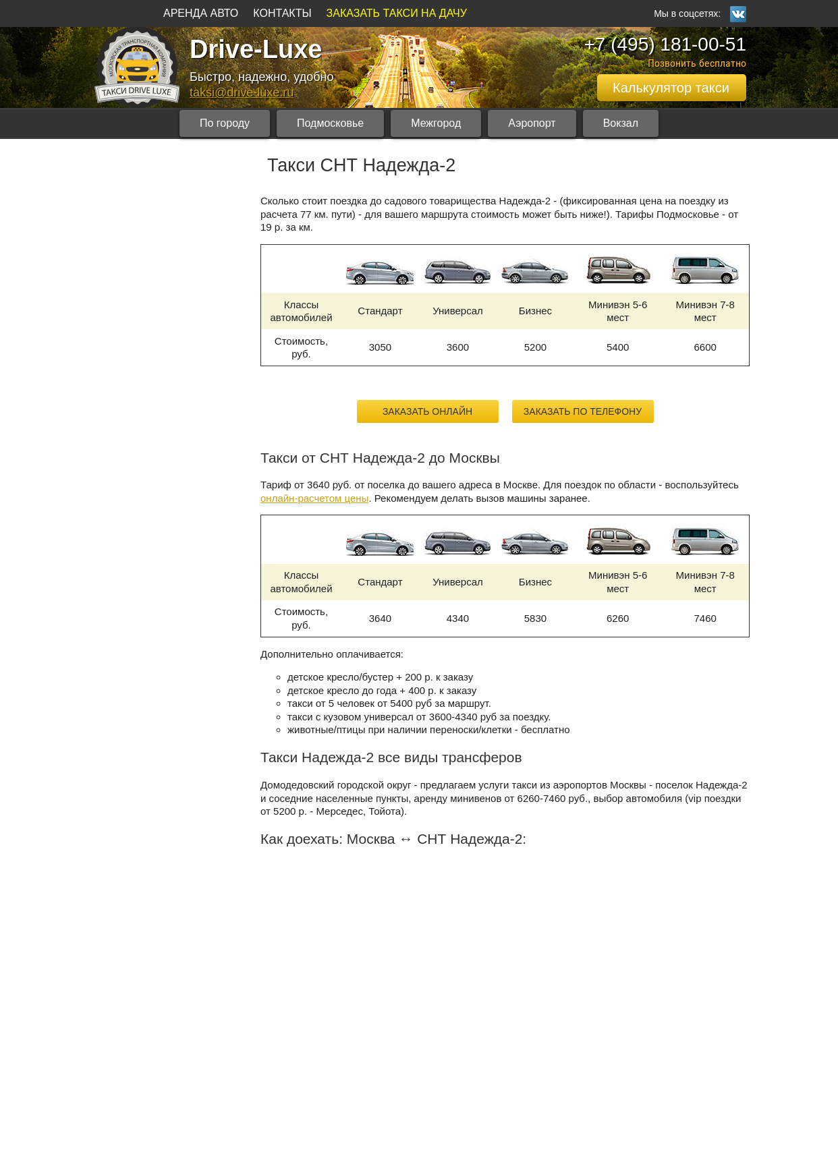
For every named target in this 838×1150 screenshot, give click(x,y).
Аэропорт (531, 123)
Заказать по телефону (583, 411)
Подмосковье (330, 123)
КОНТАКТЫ (282, 13)
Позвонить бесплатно (697, 63)
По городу (225, 123)
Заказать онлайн (427, 411)
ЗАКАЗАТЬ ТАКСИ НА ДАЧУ (397, 13)
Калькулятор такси (671, 87)
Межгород (436, 123)
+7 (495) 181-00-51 (665, 44)
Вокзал (620, 123)
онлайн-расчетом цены (314, 498)
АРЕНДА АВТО (200, 13)
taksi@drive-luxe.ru (242, 92)
